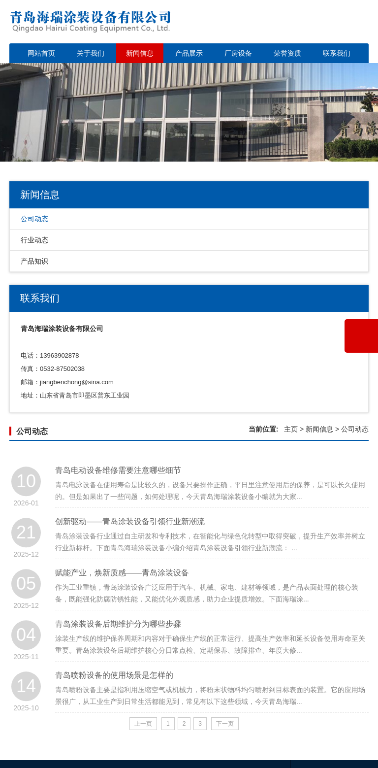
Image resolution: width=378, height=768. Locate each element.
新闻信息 (140, 53)
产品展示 (189, 53)
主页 (291, 429)
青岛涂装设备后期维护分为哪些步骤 (118, 639)
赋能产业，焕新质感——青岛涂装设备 (122, 588)
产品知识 (34, 261)
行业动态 (34, 240)
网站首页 (41, 53)
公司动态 (34, 219)
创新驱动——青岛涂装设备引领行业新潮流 (130, 537)
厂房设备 (238, 53)
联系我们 (336, 53)
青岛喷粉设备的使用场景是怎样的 (114, 691)
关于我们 (90, 53)
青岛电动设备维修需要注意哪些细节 (118, 486)
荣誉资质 (287, 53)
